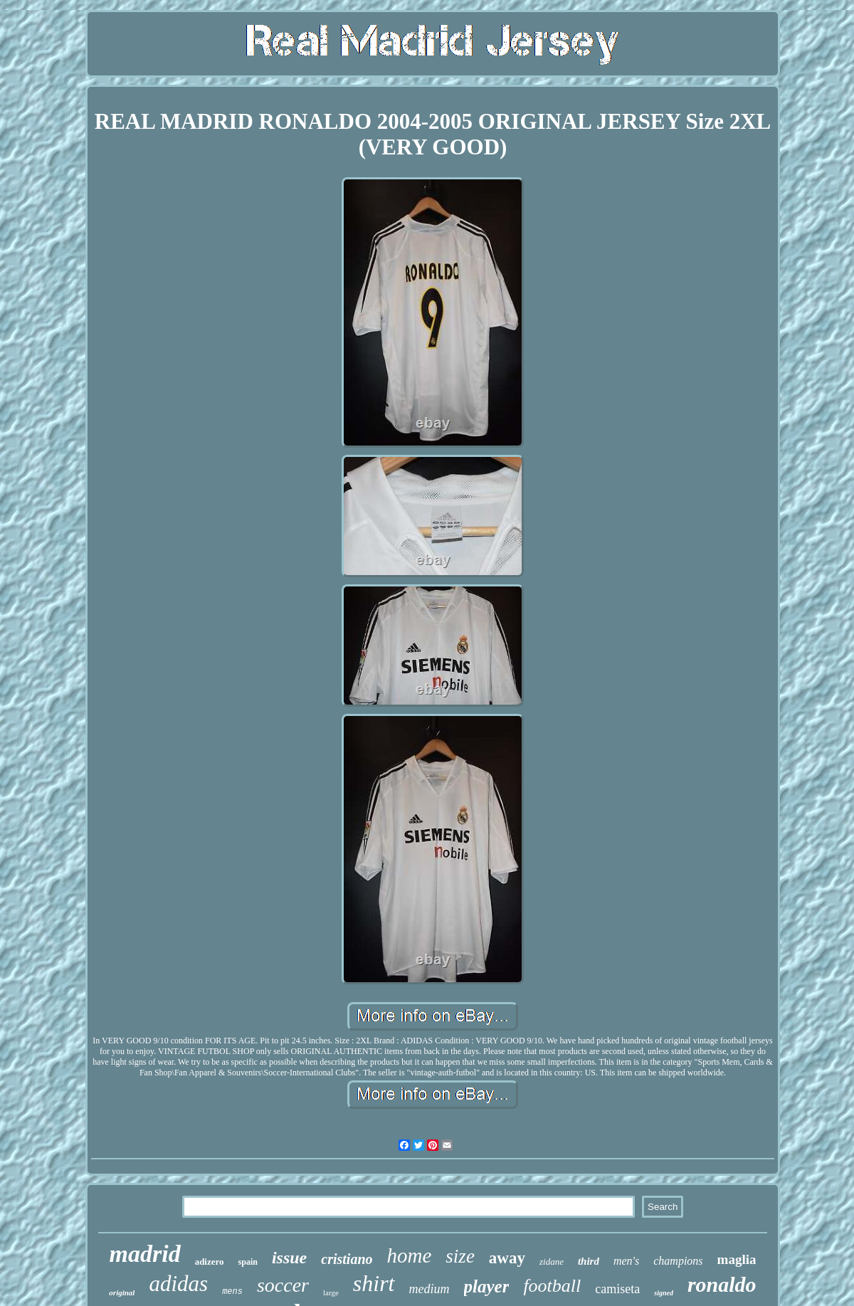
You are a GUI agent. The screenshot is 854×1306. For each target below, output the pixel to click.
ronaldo (722, 1284)
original (122, 1292)
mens (232, 1292)
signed (663, 1293)
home (409, 1255)
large (331, 1292)
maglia (737, 1259)
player (487, 1286)
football (552, 1285)
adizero (209, 1261)
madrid (145, 1254)
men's (626, 1261)
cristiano (346, 1259)
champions (677, 1261)
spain (248, 1262)
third (588, 1261)
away (507, 1258)
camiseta (617, 1289)
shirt (374, 1283)
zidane (551, 1261)
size (460, 1256)
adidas (178, 1283)
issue (289, 1257)
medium (429, 1289)
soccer (283, 1285)
